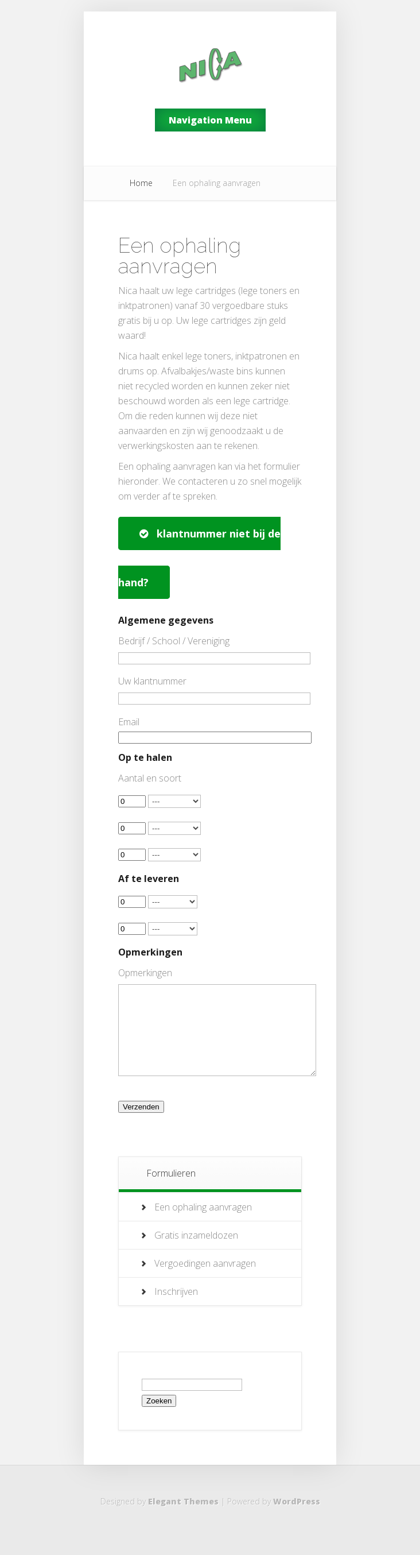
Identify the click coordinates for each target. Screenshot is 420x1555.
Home (141, 182)
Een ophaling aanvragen (203, 1224)
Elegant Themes (183, 1518)
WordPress (296, 1518)
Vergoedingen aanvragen (205, 1280)
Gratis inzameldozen (196, 1252)
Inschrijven (176, 1308)
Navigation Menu (210, 120)
